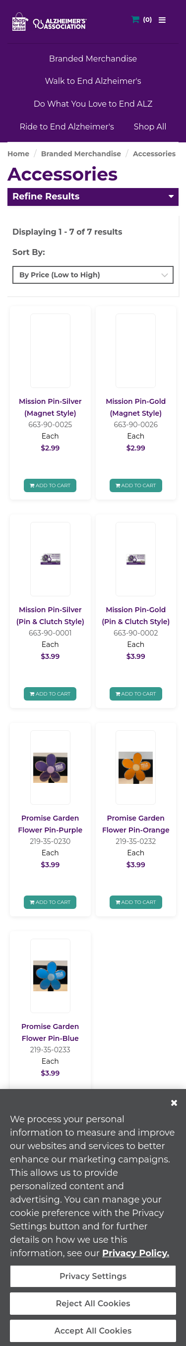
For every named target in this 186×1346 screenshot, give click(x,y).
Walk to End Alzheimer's (93, 81)
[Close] (174, 1107)
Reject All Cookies (93, 1307)
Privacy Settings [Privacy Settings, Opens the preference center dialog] (93, 1280)
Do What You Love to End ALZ (93, 104)
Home (18, 153)
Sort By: (28, 252)
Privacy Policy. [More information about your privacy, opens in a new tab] (135, 1257)
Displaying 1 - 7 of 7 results (67, 232)
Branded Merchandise (93, 59)
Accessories (154, 153)
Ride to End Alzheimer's (66, 126)
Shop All (150, 126)
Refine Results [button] (45, 196)
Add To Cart (50, 485)
